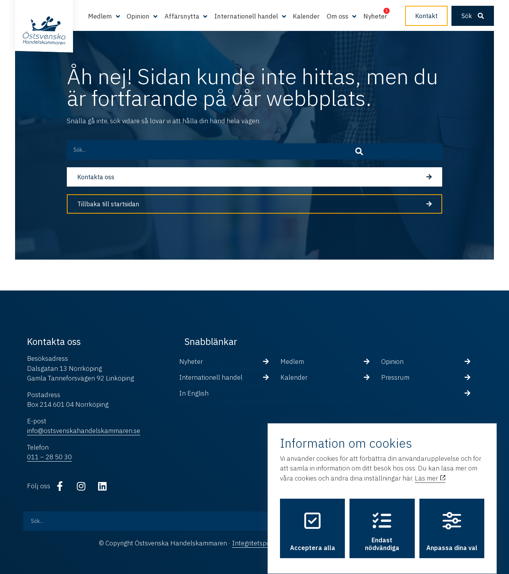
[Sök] (426, 150)
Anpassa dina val (451, 524)
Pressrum (395, 377)
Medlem (100, 16)
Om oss (337, 16)
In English (194, 393)
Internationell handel (246, 16)
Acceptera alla (312, 524)
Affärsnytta (182, 16)
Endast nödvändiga (382, 524)
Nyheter (375, 16)
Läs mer (430, 471)
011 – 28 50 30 (49, 457)
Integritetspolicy (256, 543)
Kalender (306, 16)
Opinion (138, 16)
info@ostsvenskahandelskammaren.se (83, 430)
